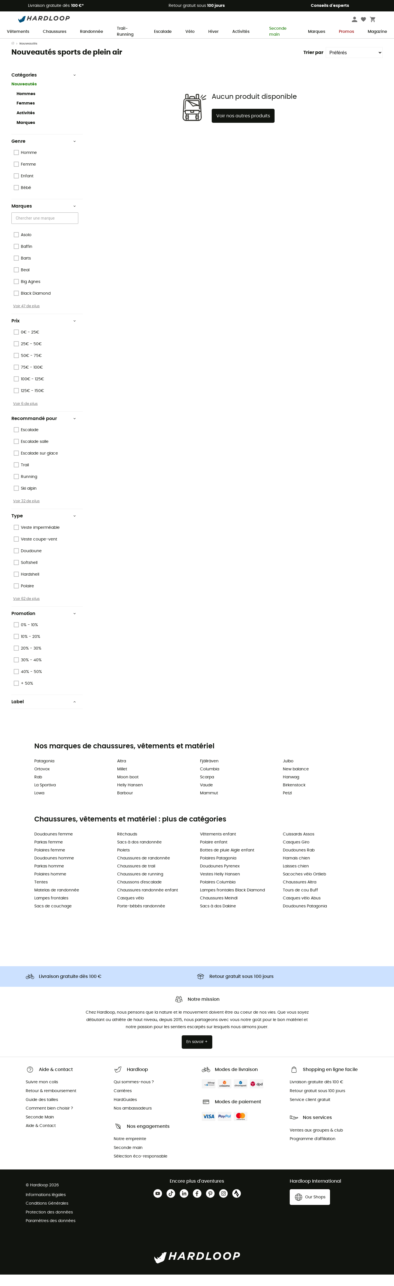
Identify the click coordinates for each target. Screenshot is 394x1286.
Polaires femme (49, 862)
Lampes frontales (51, 910)
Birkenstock (294, 797)
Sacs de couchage (53, 918)
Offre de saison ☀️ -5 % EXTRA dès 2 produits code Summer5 (197, 44)
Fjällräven (209, 773)
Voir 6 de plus (25, 415)
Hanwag (291, 789)
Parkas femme (48, 854)
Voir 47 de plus (26, 318)
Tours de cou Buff (300, 902)
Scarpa (207, 789)
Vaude (206, 797)
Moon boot (128, 789)
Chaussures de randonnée (143, 870)
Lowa (39, 805)
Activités (240, 32)
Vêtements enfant (218, 846)
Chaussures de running (140, 886)
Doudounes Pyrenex (220, 878)
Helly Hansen (130, 797)
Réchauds (127, 846)
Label (43, 713)
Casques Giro (296, 854)
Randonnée (91, 32)
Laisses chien (296, 878)
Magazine (377, 32)
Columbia (209, 781)
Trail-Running (125, 32)
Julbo (288, 773)
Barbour (125, 805)
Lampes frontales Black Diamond (232, 902)
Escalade (163, 32)
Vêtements (18, 32)
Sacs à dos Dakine (218, 918)
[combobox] (45, 229)
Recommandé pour (43, 430)
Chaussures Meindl (218, 910)
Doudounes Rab (299, 862)
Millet (122, 781)
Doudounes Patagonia (305, 918)
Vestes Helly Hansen (220, 886)
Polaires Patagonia (218, 870)
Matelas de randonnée (56, 902)
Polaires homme (50, 886)
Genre (43, 152)
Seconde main (275, 32)
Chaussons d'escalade (139, 894)
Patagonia (44, 773)
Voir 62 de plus (26, 610)
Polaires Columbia (217, 894)
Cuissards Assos (298, 846)
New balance (296, 781)
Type (43, 527)
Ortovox (42, 781)
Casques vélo (130, 910)
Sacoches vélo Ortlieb (304, 886)
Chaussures (54, 32)
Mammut (209, 805)
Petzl (287, 805)
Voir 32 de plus (26, 513)
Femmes (26, 115)
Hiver (213, 32)
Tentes (41, 894)
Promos (346, 32)
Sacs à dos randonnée (139, 854)
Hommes (26, 105)
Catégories (43, 86)
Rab (38, 789)
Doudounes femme (53, 846)
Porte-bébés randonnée (141, 918)
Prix (43, 332)
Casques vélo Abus (302, 910)
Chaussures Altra (299, 894)
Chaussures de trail (136, 878)
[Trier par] (354, 64)
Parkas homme (49, 878)
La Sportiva (45, 797)
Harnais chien (296, 870)
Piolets (123, 862)
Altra (121, 773)
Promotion (43, 625)
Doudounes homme (54, 870)
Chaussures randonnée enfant (147, 902)
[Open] (75, 229)
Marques (316, 32)
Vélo (190, 32)
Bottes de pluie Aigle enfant (227, 862)
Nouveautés (24, 96)
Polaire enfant (213, 854)
